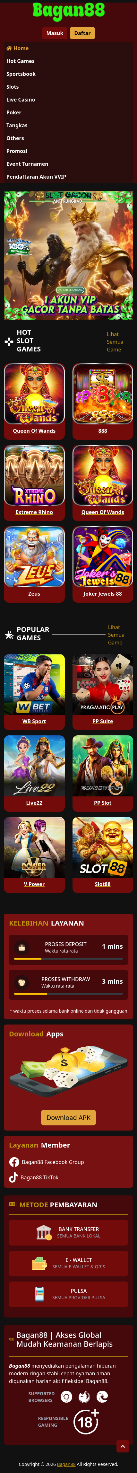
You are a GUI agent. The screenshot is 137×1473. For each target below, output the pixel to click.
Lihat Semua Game (115, 342)
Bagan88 (66, 1464)
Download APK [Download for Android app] (69, 1117)
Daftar (82, 33)
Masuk (54, 33)
